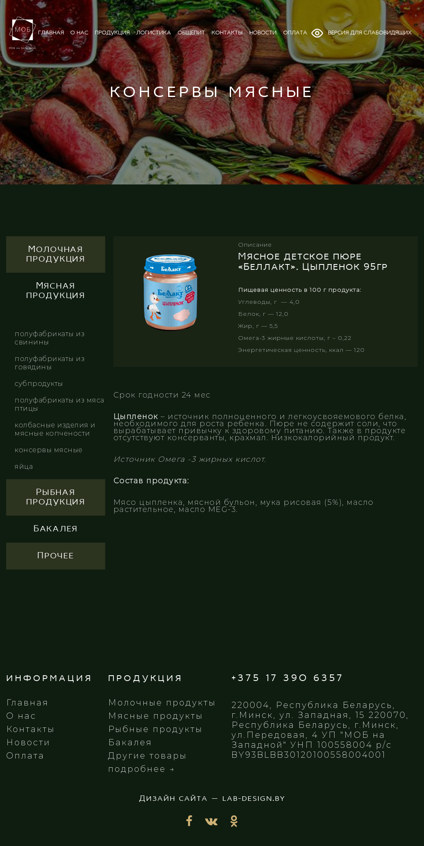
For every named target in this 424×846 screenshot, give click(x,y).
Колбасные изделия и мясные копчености (55, 429)
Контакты (30, 729)
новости (263, 33)
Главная (27, 703)
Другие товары (147, 756)
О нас (21, 716)
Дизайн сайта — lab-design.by (212, 799)
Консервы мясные (48, 450)
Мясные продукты (155, 716)
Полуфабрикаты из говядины (49, 363)
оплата (295, 33)
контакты (227, 33)
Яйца (23, 466)
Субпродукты (38, 384)
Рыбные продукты (155, 729)
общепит (191, 33)
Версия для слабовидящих (361, 33)
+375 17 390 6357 (287, 678)
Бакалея (130, 742)
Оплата (25, 756)
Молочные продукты (162, 703)
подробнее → (142, 769)
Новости (28, 742)
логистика (153, 33)
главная (51, 33)
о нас (79, 33)
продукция (112, 33)
